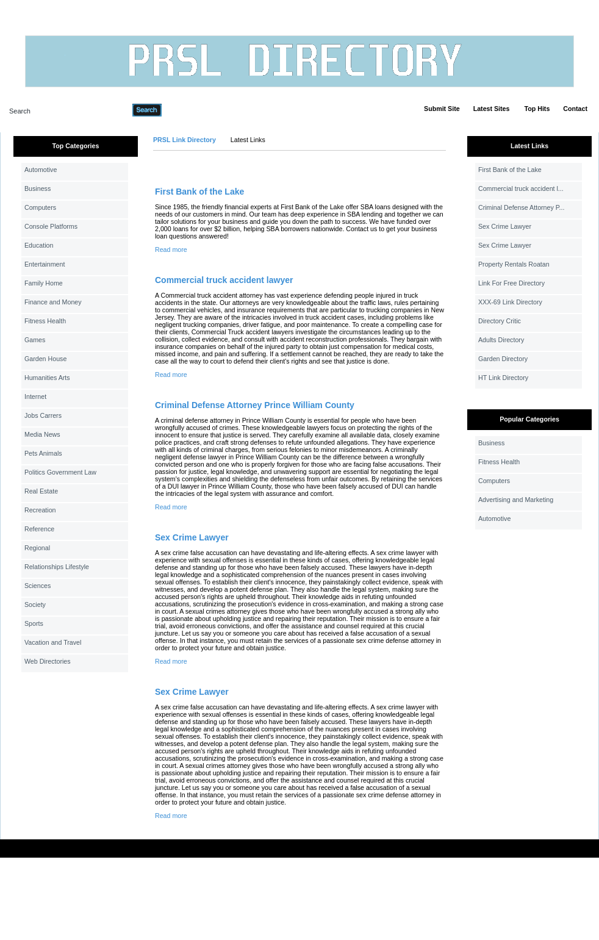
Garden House (45, 358)
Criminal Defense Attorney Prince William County (254, 405)
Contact (575, 108)
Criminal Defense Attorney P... (521, 207)
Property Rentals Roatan (514, 264)
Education (38, 245)
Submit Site (442, 108)
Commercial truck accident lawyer (224, 280)
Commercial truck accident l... (521, 188)
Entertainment (44, 264)
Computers (40, 207)
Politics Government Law (60, 472)
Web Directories (47, 661)
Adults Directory (501, 339)
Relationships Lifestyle (56, 566)
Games (34, 339)
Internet (35, 396)
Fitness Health (45, 321)
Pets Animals (43, 453)
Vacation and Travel (52, 642)
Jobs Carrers (43, 415)
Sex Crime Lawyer (192, 537)
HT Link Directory (503, 377)
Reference (39, 529)
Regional (37, 547)
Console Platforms (50, 226)
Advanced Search (193, 110)
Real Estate (41, 491)
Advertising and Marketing (515, 499)
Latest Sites (491, 108)
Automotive (40, 169)
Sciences (37, 585)
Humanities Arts (47, 377)
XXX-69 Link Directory (510, 302)
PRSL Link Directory (184, 139)
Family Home (43, 283)
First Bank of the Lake (199, 191)
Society (35, 604)
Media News (42, 434)
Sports (33, 623)
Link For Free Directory (511, 283)
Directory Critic (499, 321)
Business (37, 188)
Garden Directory (503, 358)
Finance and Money (53, 302)
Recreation (40, 510)
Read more (171, 249)
